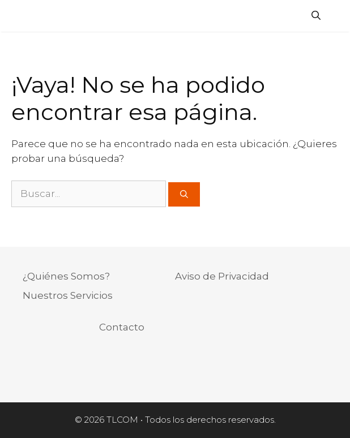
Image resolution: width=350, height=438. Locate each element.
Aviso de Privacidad (222, 276)
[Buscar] (184, 194)
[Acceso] (336, 17)
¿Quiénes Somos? (66, 276)
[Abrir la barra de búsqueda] (316, 16)
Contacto (121, 327)
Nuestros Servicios (68, 295)
